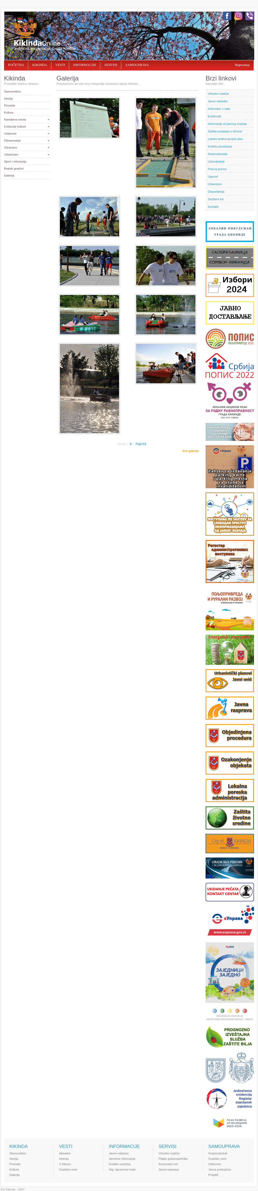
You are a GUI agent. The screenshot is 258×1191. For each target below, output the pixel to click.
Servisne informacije (122, 1158)
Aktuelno (65, 1153)
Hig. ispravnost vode (122, 1169)
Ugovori (213, 176)
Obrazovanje (12, 140)
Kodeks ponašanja (220, 146)
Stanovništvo (12, 91)
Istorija (8, 98)
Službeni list (216, 199)
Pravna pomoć (217, 169)
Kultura (8, 112)
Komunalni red (168, 1164)
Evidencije (214, 116)
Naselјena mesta (15, 119)
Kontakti (213, 206)
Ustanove (10, 133)
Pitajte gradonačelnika (173, 1158)
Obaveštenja (216, 191)
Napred (140, 444)
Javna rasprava (169, 1169)
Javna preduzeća (219, 1169)
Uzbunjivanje (216, 161)
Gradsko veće (68, 1169)
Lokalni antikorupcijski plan (225, 138)
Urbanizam (11, 154)
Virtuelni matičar (218, 93)
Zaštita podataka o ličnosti (225, 131)
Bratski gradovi (14, 168)
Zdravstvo (10, 147)
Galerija (9, 175)
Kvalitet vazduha (120, 1164)
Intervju (64, 1158)
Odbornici (214, 1164)
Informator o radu (219, 108)
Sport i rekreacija (15, 161)
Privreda (9, 105)
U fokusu (65, 1164)
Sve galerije (190, 450)
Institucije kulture (15, 126)
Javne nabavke (218, 101)
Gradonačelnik (217, 1153)
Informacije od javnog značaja (227, 123)
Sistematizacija (217, 154)
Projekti (213, 1174)
